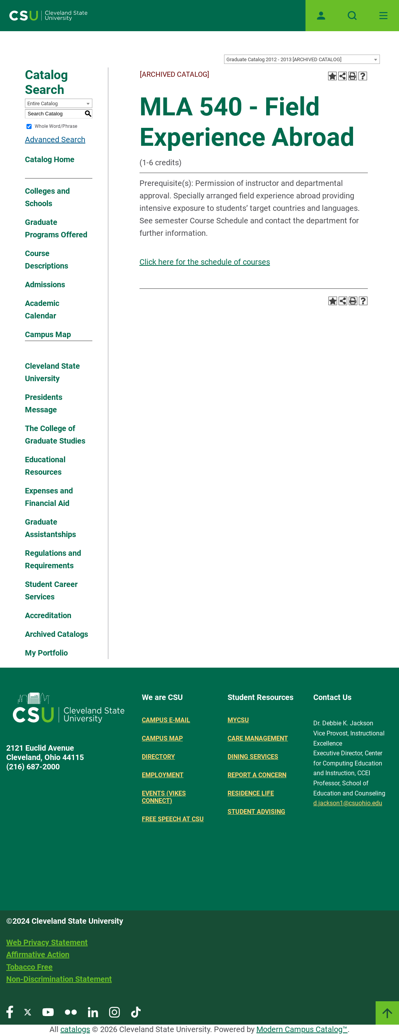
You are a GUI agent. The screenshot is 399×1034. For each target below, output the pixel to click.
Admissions (45, 284)
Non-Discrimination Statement (59, 979)
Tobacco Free (29, 967)
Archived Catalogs (56, 634)
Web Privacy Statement (47, 942)
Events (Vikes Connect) (164, 797)
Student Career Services (51, 590)
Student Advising (256, 811)
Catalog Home (49, 159)
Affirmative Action (37, 954)
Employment (163, 775)
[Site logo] (48, 16)
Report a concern (257, 775)
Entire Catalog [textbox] (42, 103)
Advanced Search (55, 139)
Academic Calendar (42, 309)
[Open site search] (352, 15)
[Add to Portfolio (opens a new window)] (332, 76)
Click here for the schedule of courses (204, 262)
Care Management (258, 738)
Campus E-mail (166, 720)
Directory (158, 756)
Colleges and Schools (47, 197)
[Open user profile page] (321, 15)
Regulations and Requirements (53, 559)
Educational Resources (45, 466)
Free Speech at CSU (173, 819)
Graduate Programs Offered (56, 228)
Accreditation (48, 615)
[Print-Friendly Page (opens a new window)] (352, 76)
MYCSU (238, 720)
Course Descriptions (46, 259)
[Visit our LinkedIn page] (93, 1011)
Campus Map (48, 334)
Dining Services (253, 756)
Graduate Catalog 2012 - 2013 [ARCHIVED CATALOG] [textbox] (283, 59)
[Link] (387, 1013)
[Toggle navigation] (383, 15)
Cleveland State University (52, 372)
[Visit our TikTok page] (136, 1011)
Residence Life (251, 793)
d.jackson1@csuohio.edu (347, 803)
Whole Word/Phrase (56, 126)
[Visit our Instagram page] (114, 1011)
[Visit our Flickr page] (71, 1011)
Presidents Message (43, 403)
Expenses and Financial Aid (49, 497)
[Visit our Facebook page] (9, 1011)
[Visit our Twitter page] (27, 1011)
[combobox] (302, 59)
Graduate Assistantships (50, 528)
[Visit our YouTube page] (48, 1011)
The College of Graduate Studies (55, 434)
